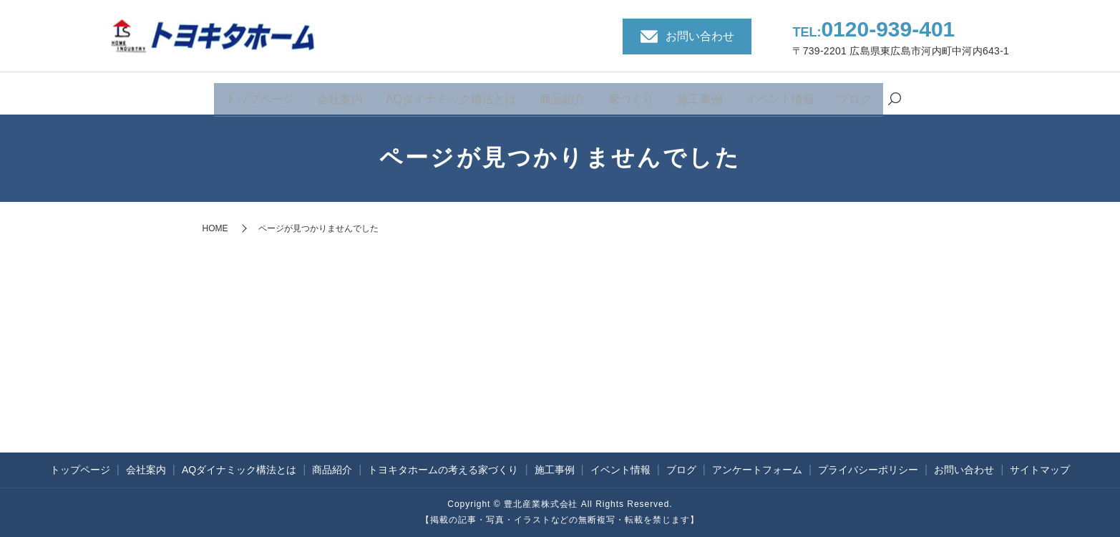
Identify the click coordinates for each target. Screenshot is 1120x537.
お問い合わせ (964, 469)
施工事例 (700, 95)
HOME (215, 228)
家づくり (631, 95)
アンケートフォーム (757, 469)
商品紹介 (562, 95)
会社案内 (340, 95)
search (894, 96)
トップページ (259, 95)
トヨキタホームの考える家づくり (443, 469)
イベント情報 (780, 95)
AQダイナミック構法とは (451, 95)
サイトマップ (1040, 469)
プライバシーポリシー (868, 469)
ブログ (854, 95)
